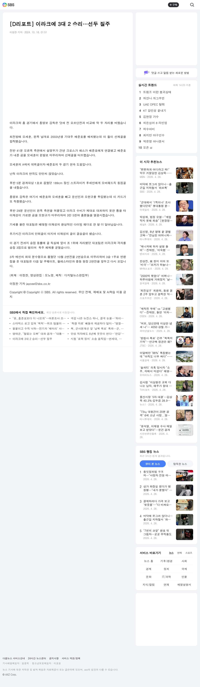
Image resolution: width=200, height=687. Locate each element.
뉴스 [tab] (171, 552)
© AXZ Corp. (10, 674)
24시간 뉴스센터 (37, 658)
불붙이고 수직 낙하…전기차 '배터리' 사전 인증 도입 (39, 328)
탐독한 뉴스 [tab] (180, 464)
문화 (148, 577)
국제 (184, 569)
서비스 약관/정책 (71, 658)
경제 (148, 569)
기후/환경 (166, 561)
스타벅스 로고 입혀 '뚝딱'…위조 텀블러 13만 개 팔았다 (39, 323)
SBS (11, 5)
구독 (173, 5)
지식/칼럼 (149, 585)
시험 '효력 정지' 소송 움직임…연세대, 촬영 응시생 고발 (97, 339)
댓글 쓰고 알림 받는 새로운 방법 (166, 73)
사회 (184, 561)
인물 (184, 577)
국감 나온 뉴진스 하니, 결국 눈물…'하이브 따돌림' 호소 (97, 318)
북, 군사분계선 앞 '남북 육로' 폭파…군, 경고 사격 (97, 328)
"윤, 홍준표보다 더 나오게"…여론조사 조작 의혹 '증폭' (39, 318)
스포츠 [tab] (188, 552)
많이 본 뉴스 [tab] (152, 464)
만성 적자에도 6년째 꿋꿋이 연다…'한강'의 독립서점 (97, 334)
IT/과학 (166, 577)
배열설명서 (184, 585)
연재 (166, 585)
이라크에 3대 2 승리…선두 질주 (32, 339)
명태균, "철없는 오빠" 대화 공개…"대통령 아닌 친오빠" (39, 334)
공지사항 (54, 658)
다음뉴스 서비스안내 (14, 658)
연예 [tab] (179, 552)
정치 (166, 569)
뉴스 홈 (148, 561)
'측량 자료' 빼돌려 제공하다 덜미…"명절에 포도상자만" (97, 323)
